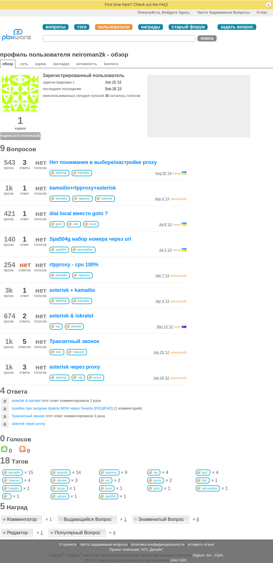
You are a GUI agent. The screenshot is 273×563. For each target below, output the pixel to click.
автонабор (84, 249)
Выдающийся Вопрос (86, 519)
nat (80, 377)
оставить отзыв (201, 544)
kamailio (83, 172)
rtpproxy (84, 198)
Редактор (16, 532)
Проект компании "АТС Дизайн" (136, 549)
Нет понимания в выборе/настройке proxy (103, 162)
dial (75, 224)
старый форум (188, 26)
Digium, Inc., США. (208, 555)
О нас (262, 12)
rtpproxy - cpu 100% (73, 264)
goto (59, 224)
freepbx (14, 488)
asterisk (61, 172)
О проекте (67, 544)
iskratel (76, 326)
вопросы (56, 26)
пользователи (114, 26)
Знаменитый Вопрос (160, 519)
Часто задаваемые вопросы (223, 12)
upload (61, 496)
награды (150, 26)
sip (58, 326)
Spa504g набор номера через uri (90, 239)
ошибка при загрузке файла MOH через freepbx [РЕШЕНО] (62, 408)
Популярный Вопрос (76, 532)
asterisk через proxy (74, 367)
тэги (81, 26)
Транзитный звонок (74, 341)
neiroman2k (178, 199)
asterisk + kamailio (72, 290)
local (93, 224)
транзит (78, 352)
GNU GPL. (179, 560)
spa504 (61, 249)
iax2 (58, 352)
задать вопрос (236, 26)
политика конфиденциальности (157, 544)
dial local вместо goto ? (78, 213)
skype (61, 488)
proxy (97, 377)
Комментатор (20, 519)
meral (177, 173)
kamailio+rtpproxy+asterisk (82, 188)
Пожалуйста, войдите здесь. (164, 12)
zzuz (177, 327)
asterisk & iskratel (71, 316)
